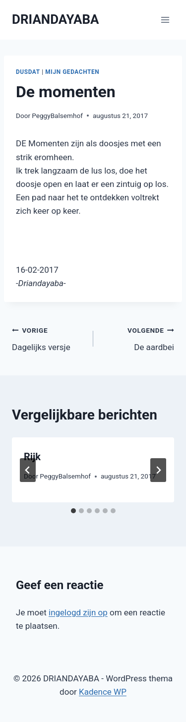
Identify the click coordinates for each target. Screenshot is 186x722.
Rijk (32, 457)
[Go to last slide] (28, 470)
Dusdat (28, 71)
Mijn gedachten (72, 71)
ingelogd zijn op (78, 612)
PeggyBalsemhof (57, 116)
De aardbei (138, 338)
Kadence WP (102, 692)
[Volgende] (158, 470)
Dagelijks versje (48, 338)
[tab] (73, 510)
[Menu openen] (165, 19)
